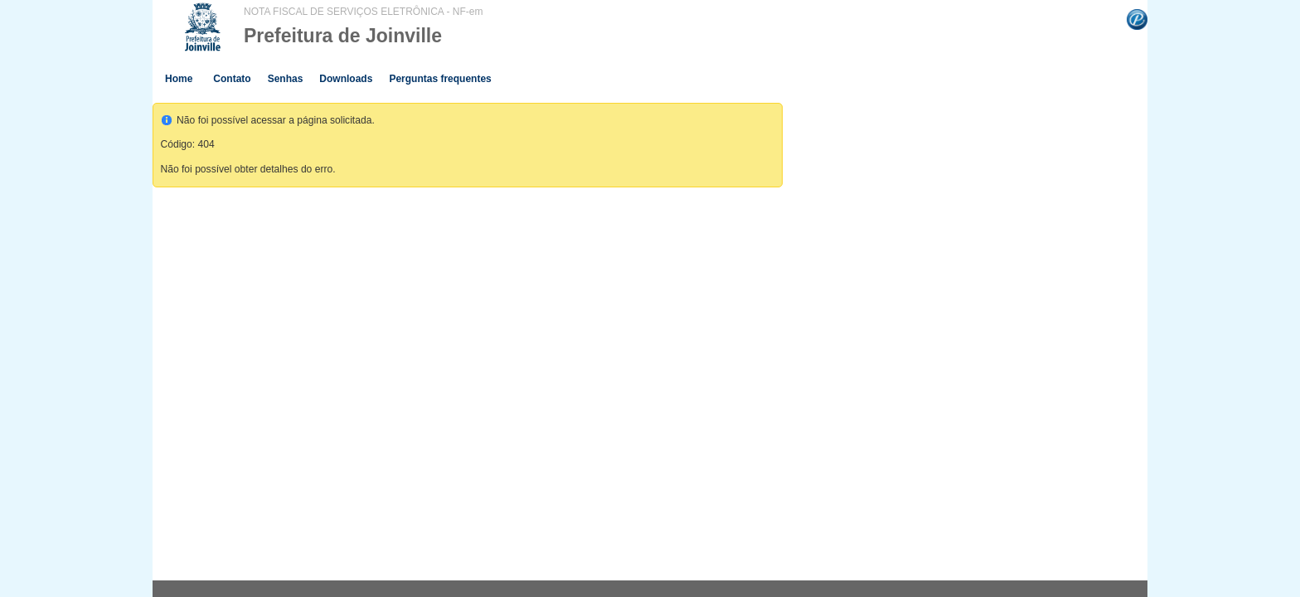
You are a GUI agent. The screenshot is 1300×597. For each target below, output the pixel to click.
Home (178, 79)
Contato (231, 79)
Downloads (345, 79)
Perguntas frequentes (440, 79)
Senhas (285, 79)
